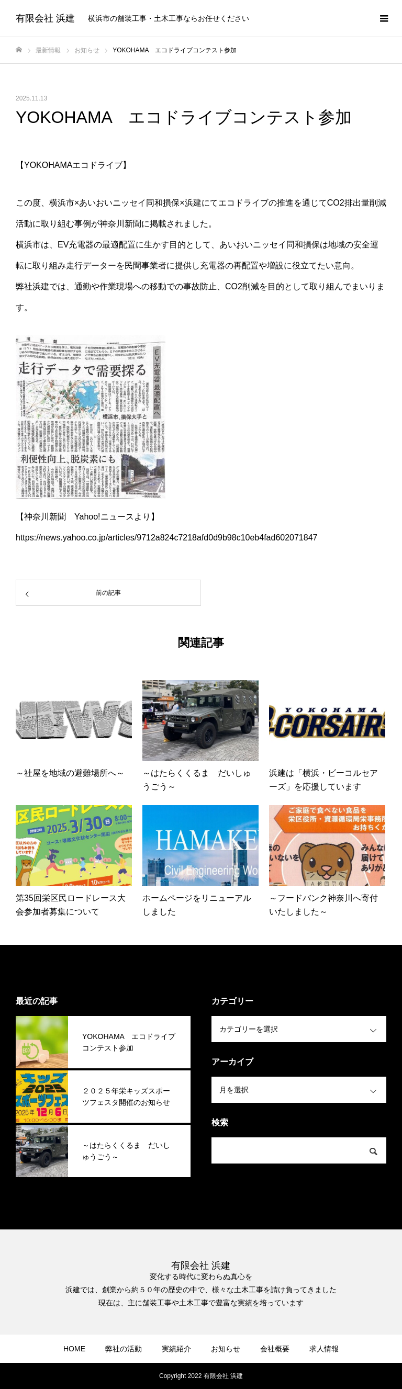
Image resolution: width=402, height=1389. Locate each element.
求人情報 (324, 1349)
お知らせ (225, 1349)
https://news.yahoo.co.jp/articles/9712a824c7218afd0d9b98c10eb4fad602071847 (166, 537)
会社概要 (274, 1349)
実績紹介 (176, 1349)
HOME (74, 1349)
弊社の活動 (123, 1349)
